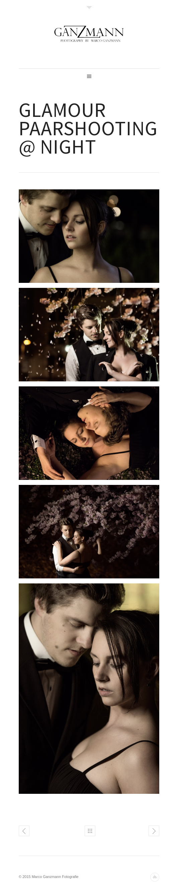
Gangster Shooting (24, 831)
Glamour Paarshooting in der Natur (154, 831)
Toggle (89, 7)
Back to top (154, 877)
